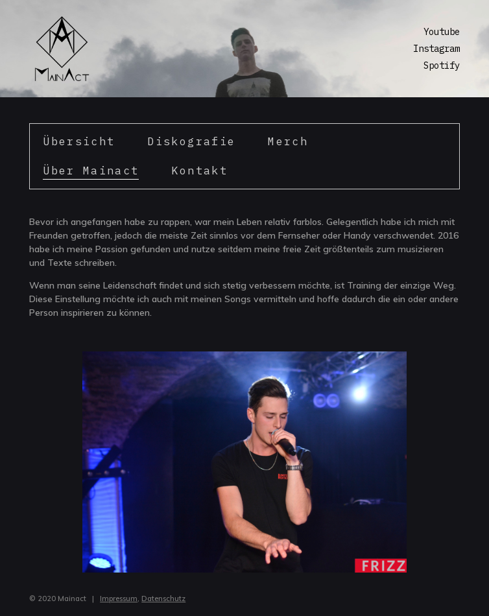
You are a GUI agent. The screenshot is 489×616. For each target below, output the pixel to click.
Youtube (441, 32)
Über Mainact (91, 170)
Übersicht (79, 141)
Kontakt (199, 170)
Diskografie (191, 141)
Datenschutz (163, 598)
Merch (288, 141)
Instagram (436, 48)
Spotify (441, 65)
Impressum (118, 598)
